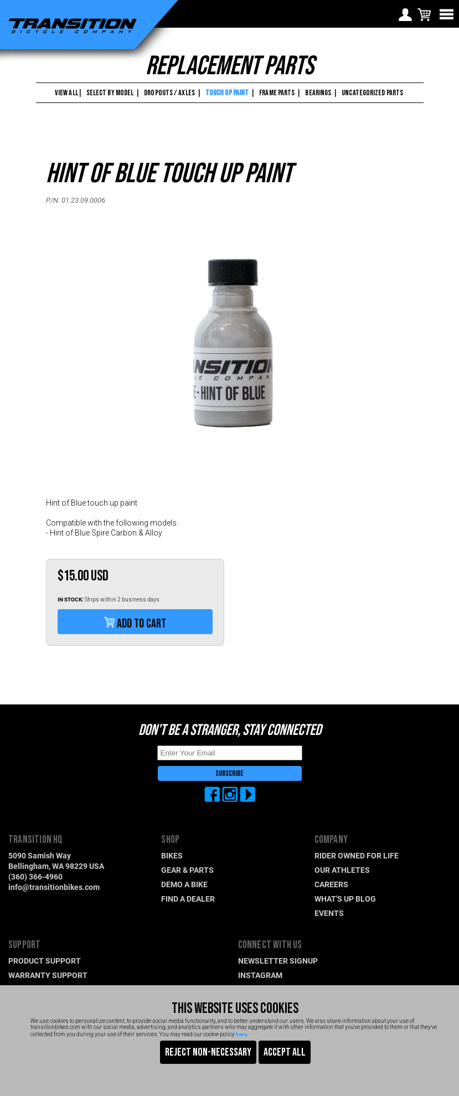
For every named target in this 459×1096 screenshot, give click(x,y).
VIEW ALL (66, 92)
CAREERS (331, 884)
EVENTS (329, 913)
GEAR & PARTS (187, 870)
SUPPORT (24, 945)
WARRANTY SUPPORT (47, 975)
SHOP (170, 839)
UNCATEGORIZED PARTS (372, 92)
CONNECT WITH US (270, 945)
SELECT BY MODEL (110, 92)
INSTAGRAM (260, 975)
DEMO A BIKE (184, 884)
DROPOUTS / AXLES (169, 92)
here (241, 1034)
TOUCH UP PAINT (227, 92)
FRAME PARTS (277, 92)
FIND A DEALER (188, 898)
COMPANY (331, 839)
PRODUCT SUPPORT (44, 960)
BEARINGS (318, 92)
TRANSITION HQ (35, 839)
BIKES (172, 855)
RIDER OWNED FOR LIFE (356, 855)
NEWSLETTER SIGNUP (278, 960)
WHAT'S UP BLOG (345, 898)
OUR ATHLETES (342, 870)
